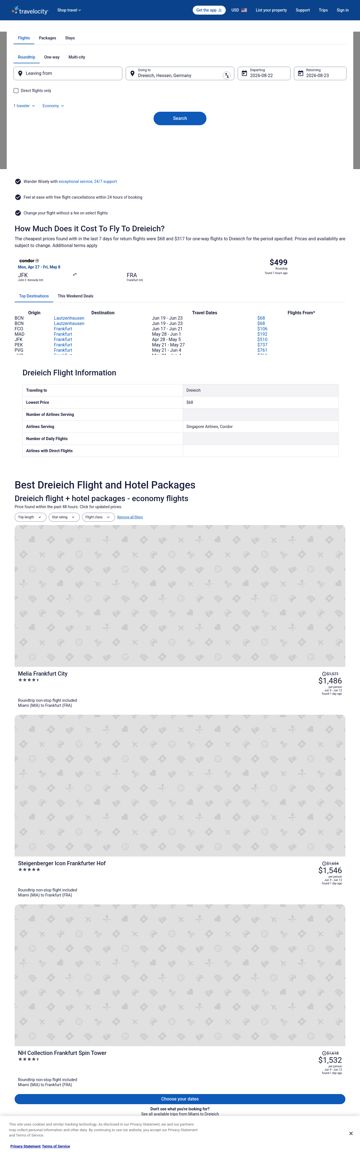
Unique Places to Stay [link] (114, 1103)
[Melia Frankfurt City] (235, 568)
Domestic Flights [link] (111, 1067)
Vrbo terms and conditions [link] (205, 1067)
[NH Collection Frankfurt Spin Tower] (235, 670)
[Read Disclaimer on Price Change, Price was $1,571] (308, 554)
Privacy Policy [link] (196, 1040)
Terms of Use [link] (196, 1058)
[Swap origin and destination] (129, 137)
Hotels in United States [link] (115, 1040)
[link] (58, 943)
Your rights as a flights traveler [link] (295, 1085)
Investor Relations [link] (24, 1085)
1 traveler (288, 121)
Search (180, 172)
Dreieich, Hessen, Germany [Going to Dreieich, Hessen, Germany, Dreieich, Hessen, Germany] (168, 139)
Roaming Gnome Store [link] (28, 1094)
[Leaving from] (75, 137)
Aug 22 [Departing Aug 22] (253, 139)
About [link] (15, 1040)
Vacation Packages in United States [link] (125, 1058)
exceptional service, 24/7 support (88, 229)
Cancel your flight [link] (286, 1058)
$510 (262, 359)
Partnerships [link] (20, 1067)
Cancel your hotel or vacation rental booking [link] (306, 1049)
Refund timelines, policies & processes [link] (301, 1067)
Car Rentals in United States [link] (119, 1076)
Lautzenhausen (69, 338)
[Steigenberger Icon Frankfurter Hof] (235, 619)
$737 (262, 364)
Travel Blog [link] (106, 1112)
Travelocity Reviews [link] (113, 1085)
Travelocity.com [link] (23, 27)
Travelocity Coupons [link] (113, 1094)
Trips (323, 10)
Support (303, 10)
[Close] (351, 1133)
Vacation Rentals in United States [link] (123, 1049)
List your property (271, 10)
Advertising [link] (19, 1103)
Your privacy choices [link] (201, 1085)
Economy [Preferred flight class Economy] (317, 121)
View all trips (180, 713)
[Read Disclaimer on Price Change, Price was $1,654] (308, 604)
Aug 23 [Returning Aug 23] (306, 139)
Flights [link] (45, 27)
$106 (262, 348)
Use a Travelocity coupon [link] (291, 1076)
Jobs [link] (15, 1049)
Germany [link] (62, 27)
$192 (262, 354)
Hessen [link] (79, 27)
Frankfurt (63, 348)
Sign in (343, 10)
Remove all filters (130, 537)
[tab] (157, 102)
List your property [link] (24, 1058)
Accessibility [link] (195, 1076)
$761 (262, 370)
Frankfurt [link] (97, 27)
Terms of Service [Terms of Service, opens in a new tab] (56, 1146)
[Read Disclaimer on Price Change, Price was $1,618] (308, 655)
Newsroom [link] (19, 1076)
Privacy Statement (25, 1146)
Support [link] (279, 1040)
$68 (261, 338)
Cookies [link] (192, 1049)
